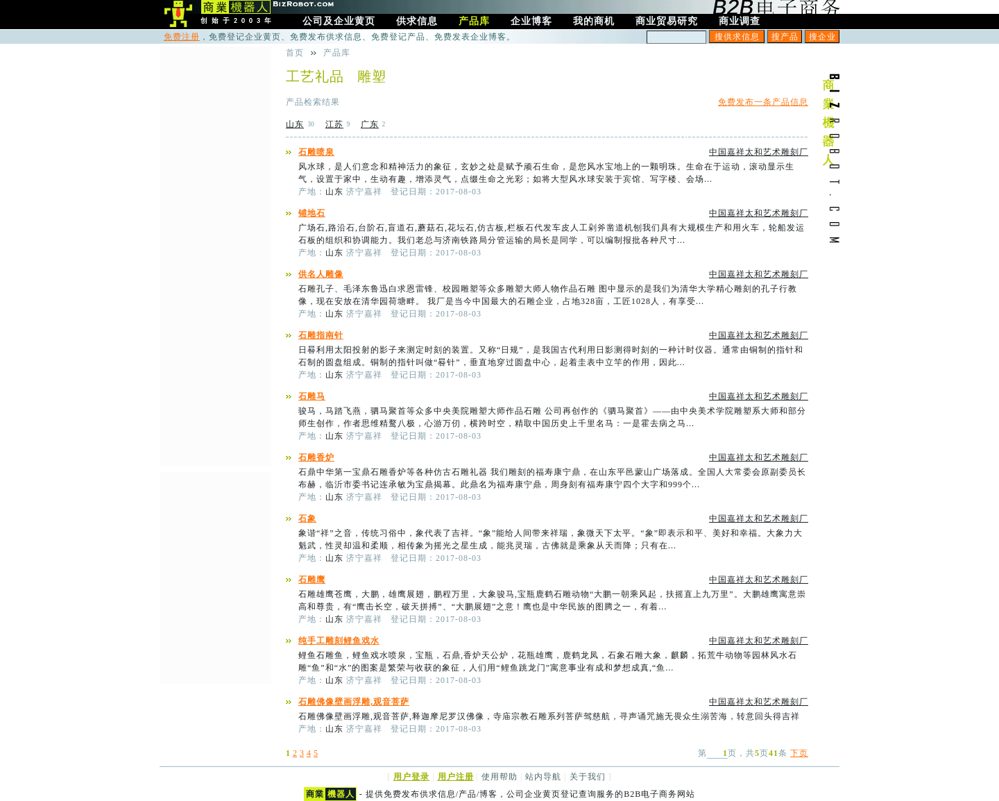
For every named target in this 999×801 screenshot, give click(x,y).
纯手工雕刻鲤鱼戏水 (338, 641)
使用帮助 (499, 777)
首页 (295, 53)
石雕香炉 (316, 457)
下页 (799, 753)
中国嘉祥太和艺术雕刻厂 (758, 152)
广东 (370, 124)
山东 (295, 124)
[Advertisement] (215, 255)
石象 (307, 518)
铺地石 (311, 213)
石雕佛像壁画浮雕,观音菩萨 (353, 702)
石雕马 (311, 396)
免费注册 (182, 37)
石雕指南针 (320, 335)
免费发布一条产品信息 (763, 102)
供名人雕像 (320, 274)
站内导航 (543, 777)
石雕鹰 (311, 579)
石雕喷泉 (316, 152)
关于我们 (588, 777)
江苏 (334, 124)
